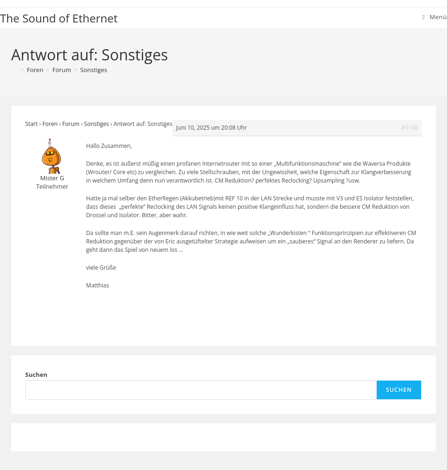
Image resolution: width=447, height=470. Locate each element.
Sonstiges (93, 70)
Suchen (36, 374)
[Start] (14, 70)
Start (31, 124)
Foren (49, 124)
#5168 (410, 128)
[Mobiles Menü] (434, 17)
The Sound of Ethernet (59, 18)
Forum (71, 124)
